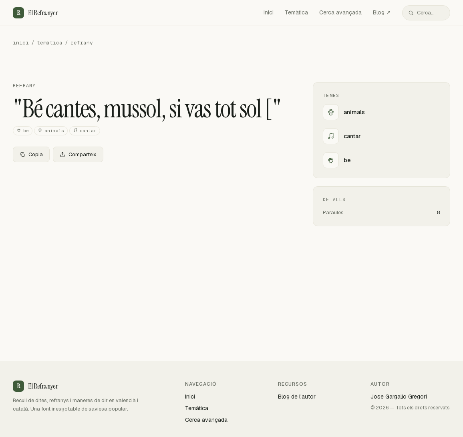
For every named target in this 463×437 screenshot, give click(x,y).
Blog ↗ (382, 12)
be (22, 131)
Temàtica (296, 12)
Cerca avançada (340, 12)
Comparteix (78, 154)
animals (51, 131)
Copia (31, 154)
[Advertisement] (150, 228)
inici (21, 42)
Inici (269, 12)
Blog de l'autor (297, 396)
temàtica (49, 42)
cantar (85, 131)
